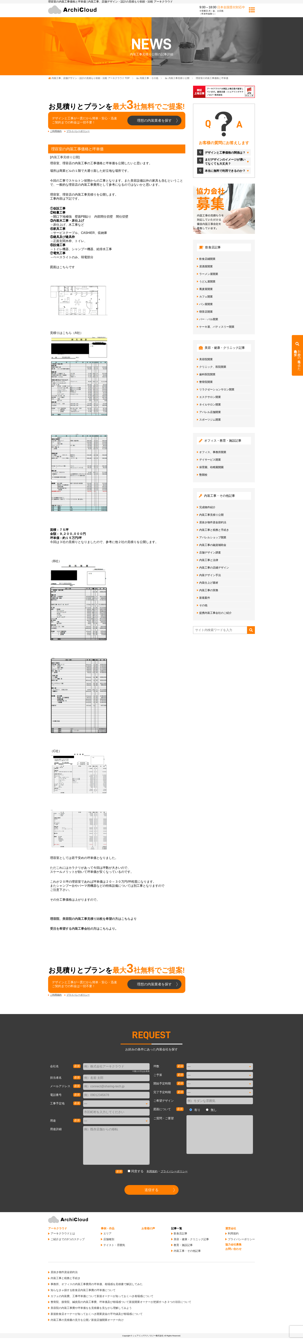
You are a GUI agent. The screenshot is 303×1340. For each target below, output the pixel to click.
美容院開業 (206, 359)
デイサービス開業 (210, 459)
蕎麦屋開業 (206, 289)
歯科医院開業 (207, 374)
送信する (151, 1190)
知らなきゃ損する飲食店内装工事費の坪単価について (83, 1290)
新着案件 (204, 597)
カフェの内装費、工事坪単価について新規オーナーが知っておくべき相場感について (102, 1296)
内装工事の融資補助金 (212, 545)
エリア (107, 1233)
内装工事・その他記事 (187, 1250)
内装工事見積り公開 (65, 157)
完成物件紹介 (207, 507)
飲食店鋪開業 (207, 258)
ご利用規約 (56, 131)
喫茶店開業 (206, 311)
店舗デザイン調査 (210, 552)
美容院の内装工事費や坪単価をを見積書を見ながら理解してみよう (91, 1307)
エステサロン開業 (210, 397)
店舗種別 (108, 1239)
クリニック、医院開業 (212, 366)
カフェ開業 (206, 296)
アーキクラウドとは (63, 1233)
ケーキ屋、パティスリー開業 (216, 326)
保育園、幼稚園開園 (211, 467)
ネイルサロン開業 (210, 404)
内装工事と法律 (208, 560)
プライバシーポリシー (78, 131)
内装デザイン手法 (210, 575)
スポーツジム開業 (210, 419)
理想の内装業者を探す (154, 120)
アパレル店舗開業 (210, 412)
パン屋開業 (206, 304)
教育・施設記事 (183, 1245)
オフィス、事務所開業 (212, 452)
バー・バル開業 (208, 319)
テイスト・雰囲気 (114, 1245)
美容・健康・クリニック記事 (191, 1239)
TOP (90, 78)
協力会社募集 (233, 1244)
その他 (203, 605)
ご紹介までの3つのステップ (68, 1239)
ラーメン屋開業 (208, 274)
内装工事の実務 (208, 590)
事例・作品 (107, 1228)
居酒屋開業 (206, 266)
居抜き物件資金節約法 (212, 522)
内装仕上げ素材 (208, 582)
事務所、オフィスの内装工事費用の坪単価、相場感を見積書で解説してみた (97, 1284)
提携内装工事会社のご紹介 (215, 612)
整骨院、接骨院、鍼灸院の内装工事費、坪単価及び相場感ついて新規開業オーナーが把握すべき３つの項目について (121, 1301)
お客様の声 (148, 1228)
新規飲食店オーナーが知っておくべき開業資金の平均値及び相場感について (97, 1313)
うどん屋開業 (207, 281)
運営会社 (230, 1228)
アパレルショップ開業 (212, 537)
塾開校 (203, 474)
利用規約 (152, 1171)
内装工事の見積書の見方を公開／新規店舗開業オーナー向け (87, 1319)
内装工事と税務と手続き (214, 529)
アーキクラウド (57, 1228)
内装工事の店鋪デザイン (214, 567)
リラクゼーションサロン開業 (216, 389)
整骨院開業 (206, 382)
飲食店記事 (180, 1233)
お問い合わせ (233, 1248)
